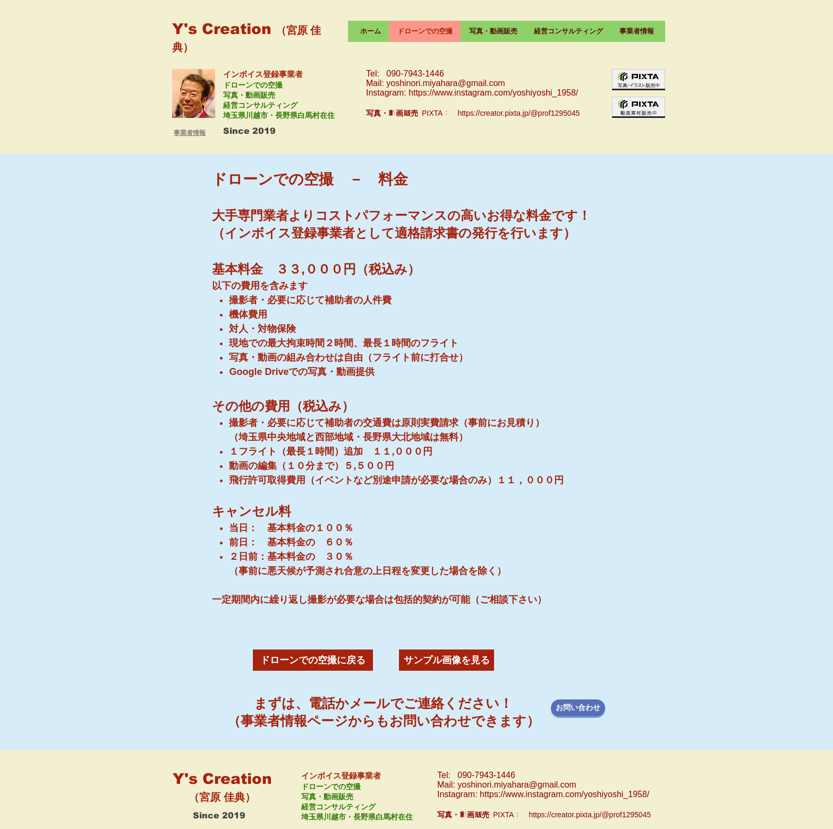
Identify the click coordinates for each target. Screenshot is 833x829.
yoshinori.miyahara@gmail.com (445, 83)
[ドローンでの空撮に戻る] (313, 660)
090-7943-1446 (415, 73)
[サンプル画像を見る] (446, 660)
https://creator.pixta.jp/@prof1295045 (518, 113)
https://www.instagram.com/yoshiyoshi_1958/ (493, 92)
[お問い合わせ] (578, 707)
